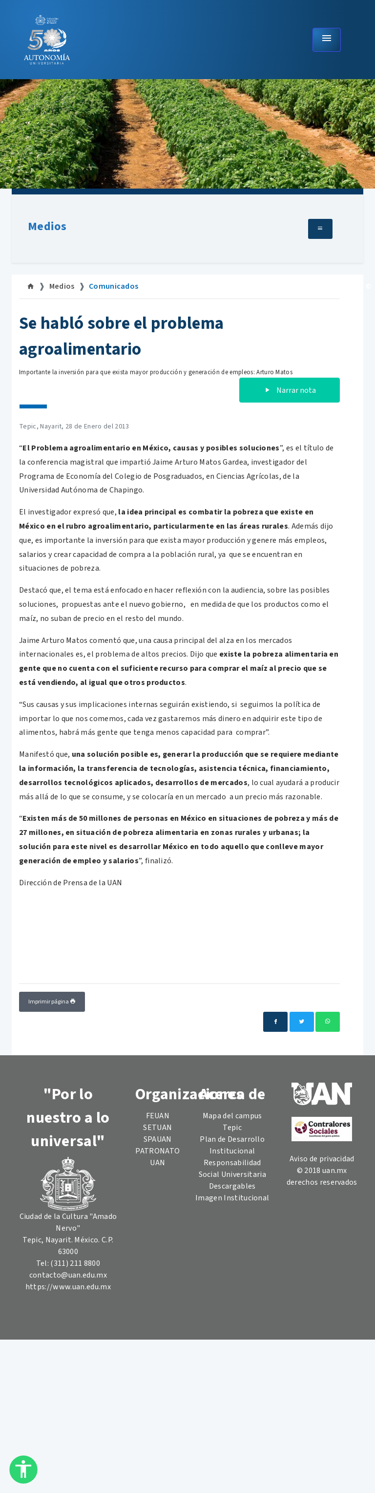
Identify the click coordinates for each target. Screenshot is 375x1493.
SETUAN (157, 1127)
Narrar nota (289, 390)
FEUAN (158, 1115)
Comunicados (114, 286)
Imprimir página (52, 1002)
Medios (47, 226)
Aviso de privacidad (322, 1158)
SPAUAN (158, 1139)
